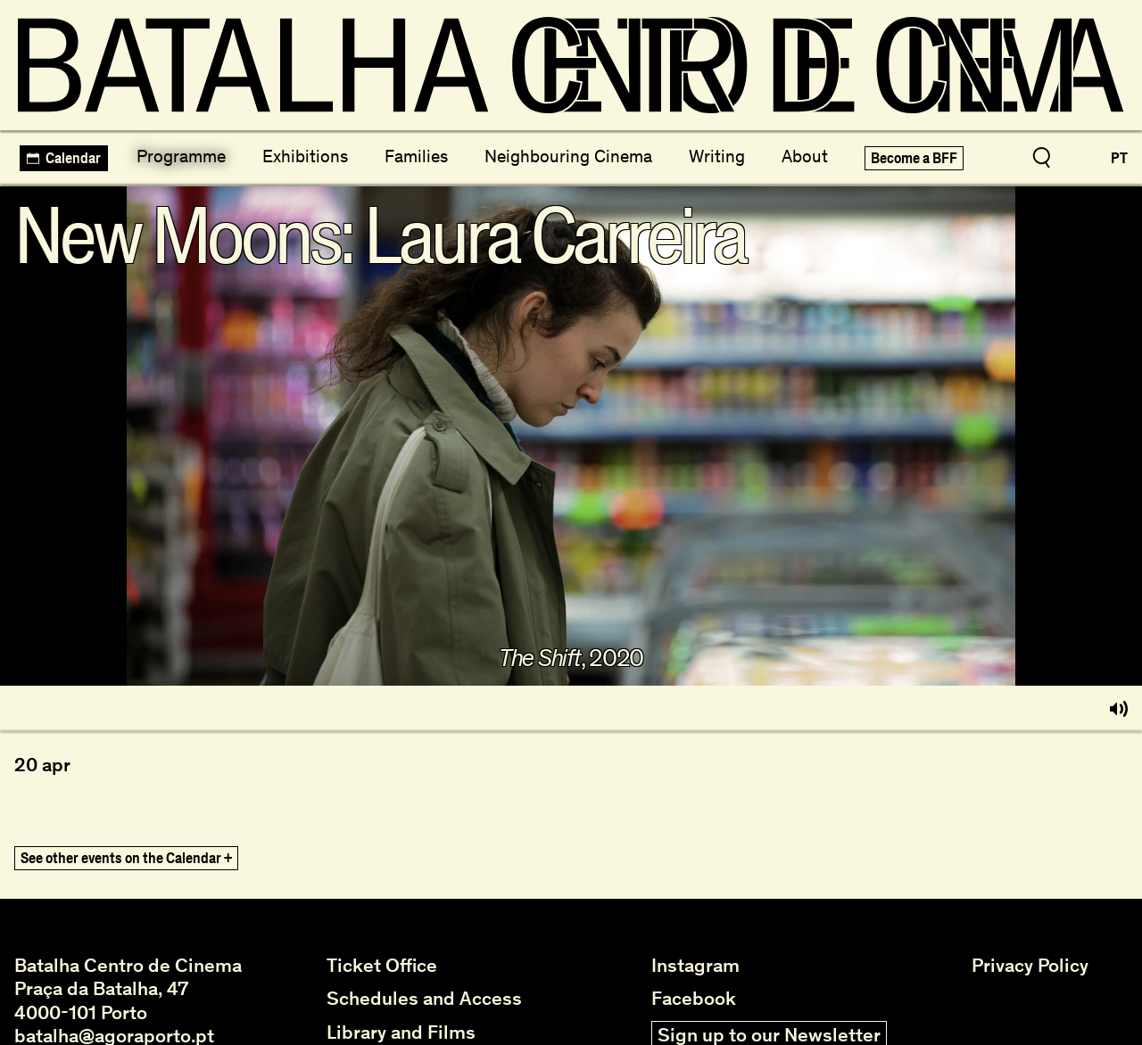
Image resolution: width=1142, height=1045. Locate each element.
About (805, 156)
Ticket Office (382, 965)
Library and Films (401, 1032)
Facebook (693, 998)
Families (416, 156)
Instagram (695, 965)
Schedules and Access (424, 998)
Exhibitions (305, 156)
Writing (717, 156)
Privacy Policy (1030, 965)
